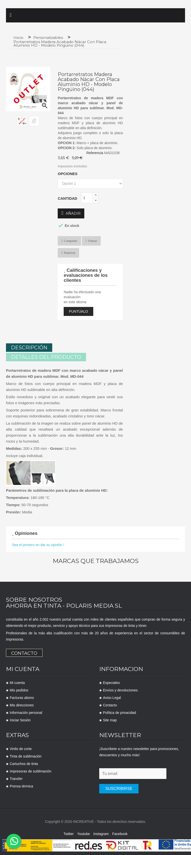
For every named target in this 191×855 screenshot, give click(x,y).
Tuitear (92, 241)
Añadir (70, 213)
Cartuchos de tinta (24, 763)
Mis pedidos (19, 689)
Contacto (24, 652)
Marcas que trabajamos (96, 560)
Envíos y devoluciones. (121, 689)
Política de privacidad (119, 712)
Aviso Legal (112, 697)
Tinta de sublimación (26, 755)
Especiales (111, 682)
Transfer (16, 778)
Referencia (94, 153)
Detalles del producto (46, 356)
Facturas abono (22, 697)
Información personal (26, 712)
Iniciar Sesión (20, 719)
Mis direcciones (22, 704)
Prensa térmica (21, 785)
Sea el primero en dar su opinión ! (38, 544)
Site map (110, 719)
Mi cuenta (17, 682)
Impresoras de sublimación (30, 770)
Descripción (29, 348)
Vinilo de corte (21, 748)
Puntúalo (78, 311)
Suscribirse (118, 787)
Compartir (70, 241)
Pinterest (69, 253)
